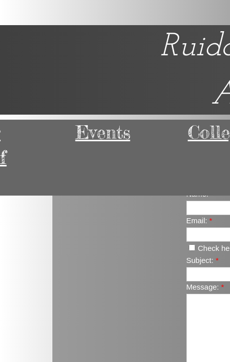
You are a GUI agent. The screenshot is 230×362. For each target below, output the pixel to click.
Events (102, 132)
